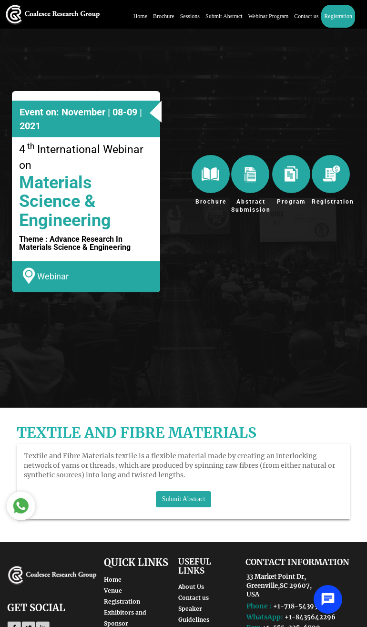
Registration (338, 16)
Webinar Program (268, 16)
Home (140, 16)
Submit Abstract (224, 16)
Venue (113, 590)
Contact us (306, 16)
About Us (191, 586)
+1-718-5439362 (299, 606)
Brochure (163, 16)
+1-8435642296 (310, 617)
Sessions (190, 16)
